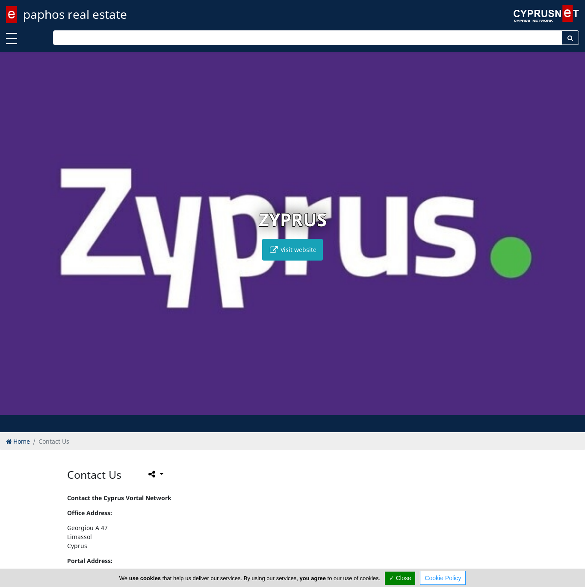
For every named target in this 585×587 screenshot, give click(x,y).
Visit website (292, 250)
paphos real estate (75, 14)
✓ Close (400, 578)
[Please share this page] (155, 474)
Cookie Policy (443, 578)
